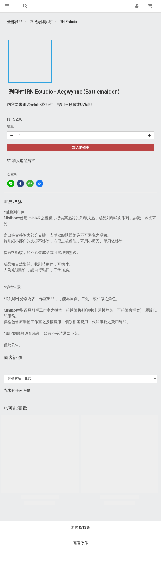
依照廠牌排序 (41, 21)
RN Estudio (69, 21)
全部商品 (15, 21)
